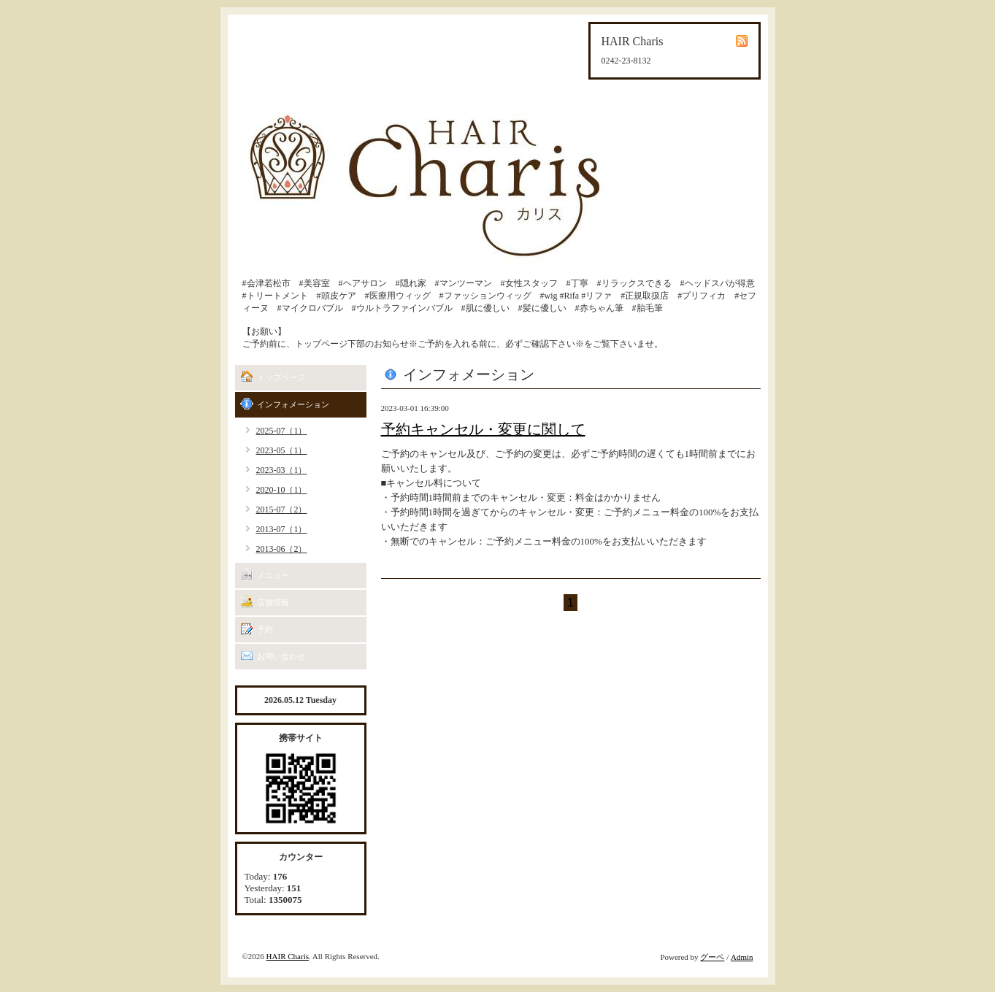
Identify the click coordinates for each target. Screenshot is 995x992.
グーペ (712, 957)
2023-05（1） (281, 450)
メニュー (273, 575)
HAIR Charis (287, 956)
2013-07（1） (281, 529)
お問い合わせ (281, 656)
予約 (265, 629)
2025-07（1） (281, 431)
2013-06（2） (281, 549)
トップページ (281, 377)
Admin (742, 957)
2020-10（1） (281, 490)
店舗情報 (273, 602)
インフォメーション (293, 404)
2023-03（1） (281, 470)
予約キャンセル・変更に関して (483, 429)
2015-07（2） (281, 509)
